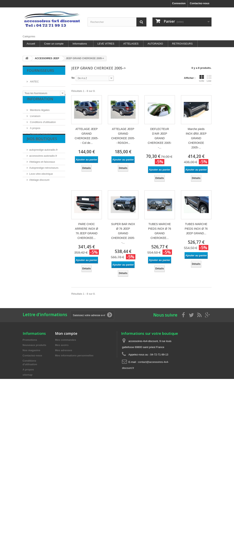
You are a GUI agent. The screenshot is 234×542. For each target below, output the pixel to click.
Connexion (179, 3)
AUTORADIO (155, 43)
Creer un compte (53, 43)
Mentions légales (39, 114)
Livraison (35, 120)
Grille (201, 78)
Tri (73, 77)
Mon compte (66, 333)
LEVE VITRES (105, 43)
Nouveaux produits (34, 345)
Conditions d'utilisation (42, 126)
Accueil (31, 43)
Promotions (30, 339)
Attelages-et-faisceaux (42, 180)
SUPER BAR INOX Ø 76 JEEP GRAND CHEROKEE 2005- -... (123, 233)
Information (40, 105)
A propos (34, 132)
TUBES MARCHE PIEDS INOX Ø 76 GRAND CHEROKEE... (159, 231)
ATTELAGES (131, 43)
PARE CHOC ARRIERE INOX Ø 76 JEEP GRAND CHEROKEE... (86, 231)
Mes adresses (63, 350)
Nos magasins (38, 144)
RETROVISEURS (182, 43)
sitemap (28, 374)
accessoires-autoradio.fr (43, 174)
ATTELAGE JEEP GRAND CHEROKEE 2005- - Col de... (86, 135)
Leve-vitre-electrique (41, 192)
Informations (80, 43)
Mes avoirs (61, 345)
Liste (209, 78)
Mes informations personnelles (74, 355)
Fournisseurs (40, 70)
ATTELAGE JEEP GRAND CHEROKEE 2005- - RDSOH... (123, 135)
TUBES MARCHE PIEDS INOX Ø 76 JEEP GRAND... (196, 228)
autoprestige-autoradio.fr (43, 168)
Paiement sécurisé (40, 138)
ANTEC (34, 79)
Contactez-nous (199, 3)
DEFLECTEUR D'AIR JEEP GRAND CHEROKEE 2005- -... (160, 138)
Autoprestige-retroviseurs (43, 186)
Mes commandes (65, 339)
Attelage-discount (39, 198)
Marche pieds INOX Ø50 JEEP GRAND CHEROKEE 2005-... (196, 138)
